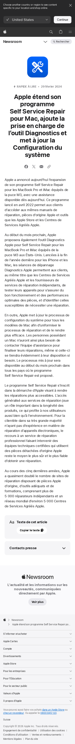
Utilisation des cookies (52, 730)
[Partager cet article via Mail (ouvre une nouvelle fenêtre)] (41, 166)
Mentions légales (12, 739)
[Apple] (5, 32)
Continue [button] (62, 19)
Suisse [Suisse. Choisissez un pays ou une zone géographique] (6, 719)
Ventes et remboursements (46, 734)
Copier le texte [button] (30, 530)
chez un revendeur (13, 713)
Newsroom (12, 41)
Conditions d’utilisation (15, 734)
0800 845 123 (48, 713)
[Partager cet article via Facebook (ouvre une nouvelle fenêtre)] (26, 166)
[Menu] (70, 32)
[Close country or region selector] (70, 5)
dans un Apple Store (53, 709)
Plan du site (31, 739)
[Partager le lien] (49, 166)
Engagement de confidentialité (20, 730)
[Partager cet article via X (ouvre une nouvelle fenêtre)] (33, 166)
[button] (27, 19)
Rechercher (62, 41)
